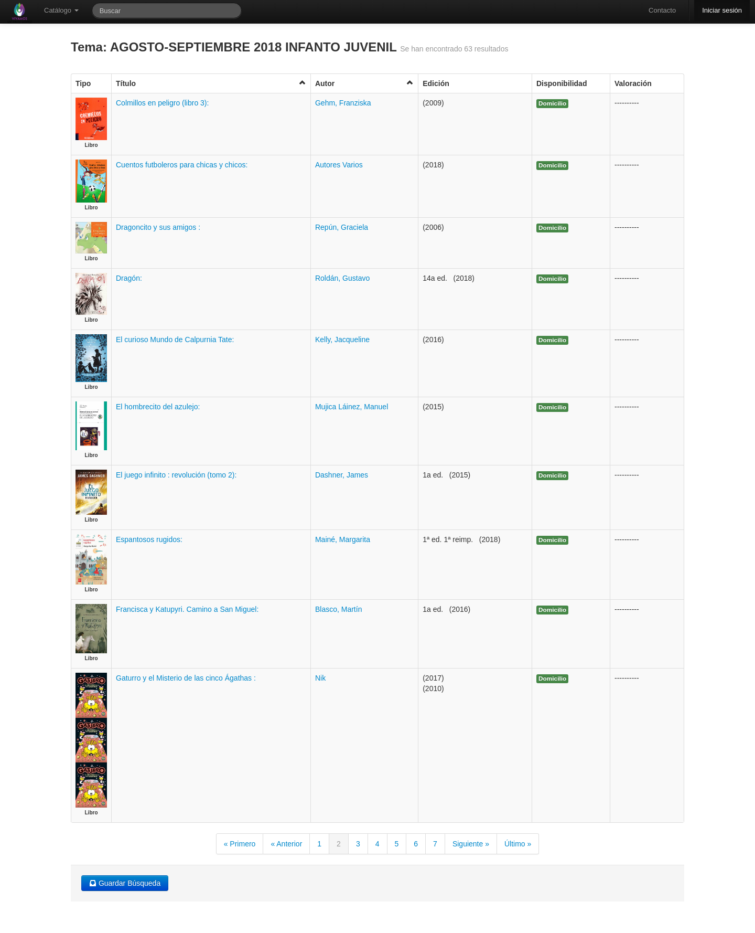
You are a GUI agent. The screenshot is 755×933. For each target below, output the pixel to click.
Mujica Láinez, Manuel (351, 406)
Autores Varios (339, 165)
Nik (320, 678)
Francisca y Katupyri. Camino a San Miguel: (187, 609)
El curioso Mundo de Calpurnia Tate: (175, 339)
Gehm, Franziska (343, 103)
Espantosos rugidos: (149, 539)
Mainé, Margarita (342, 539)
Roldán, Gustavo (342, 278)
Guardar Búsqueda (124, 883)
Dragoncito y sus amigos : (158, 227)
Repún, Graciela (341, 227)
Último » (517, 844)
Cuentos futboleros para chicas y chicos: (181, 165)
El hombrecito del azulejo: (158, 406)
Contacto (662, 10)
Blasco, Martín (338, 609)
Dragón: (129, 278)
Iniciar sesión (722, 10)
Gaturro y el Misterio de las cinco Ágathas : (186, 678)
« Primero (240, 844)
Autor (364, 83)
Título (211, 83)
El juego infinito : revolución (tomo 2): (176, 475)
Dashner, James (341, 475)
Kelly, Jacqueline (342, 339)
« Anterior (286, 844)
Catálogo (61, 10)
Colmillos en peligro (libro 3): (162, 103)
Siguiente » (470, 844)
